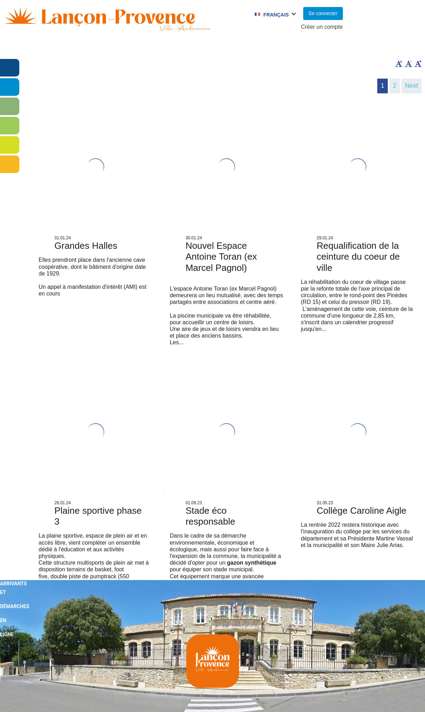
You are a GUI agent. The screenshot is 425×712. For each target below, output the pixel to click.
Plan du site (281, 695)
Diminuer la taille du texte (408, 63)
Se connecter (323, 13)
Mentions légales (339, 695)
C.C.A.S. (289, 47)
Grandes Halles (85, 245)
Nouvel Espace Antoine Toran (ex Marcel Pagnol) (221, 256)
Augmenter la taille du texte (398, 63)
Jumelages (248, 47)
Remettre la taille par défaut (417, 63)
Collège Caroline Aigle (361, 510)
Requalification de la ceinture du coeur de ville (358, 256)
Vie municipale (60, 47)
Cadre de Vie (333, 47)
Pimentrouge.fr (400, 695)
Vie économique (390, 47)
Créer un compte (322, 27)
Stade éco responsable (210, 516)
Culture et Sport (195, 47)
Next (411, 85)
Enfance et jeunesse (126, 47)
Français (276, 15)
